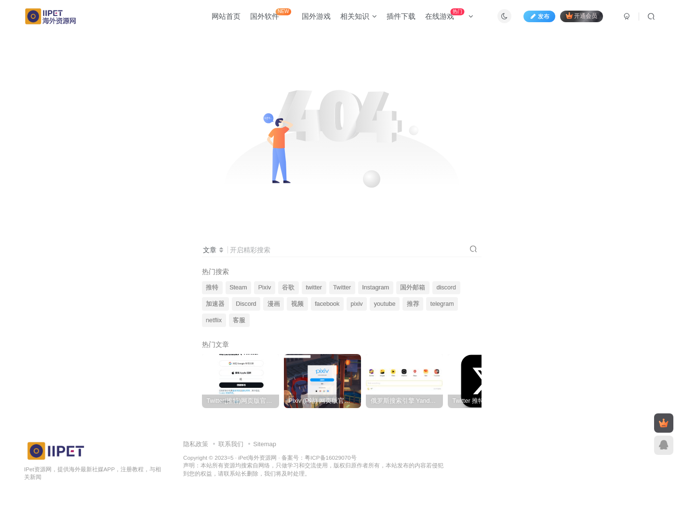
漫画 (274, 304)
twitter (314, 287)
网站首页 (226, 16)
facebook (327, 304)
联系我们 (230, 444)
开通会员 (581, 15)
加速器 (215, 304)
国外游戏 (316, 16)
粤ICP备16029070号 (330, 457)
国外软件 (270, 14)
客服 (239, 320)
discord (446, 287)
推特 (212, 287)
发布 (539, 16)
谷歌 (288, 287)
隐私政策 (195, 444)
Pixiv (264, 287)
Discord (246, 304)
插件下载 (401, 16)
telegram (442, 304)
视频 (297, 304)
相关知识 (358, 16)
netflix (214, 320)
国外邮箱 (412, 287)
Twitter (342, 287)
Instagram (375, 287)
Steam (238, 287)
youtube (385, 304)
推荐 (413, 304)
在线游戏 (449, 14)
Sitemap (264, 444)
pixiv (356, 304)
